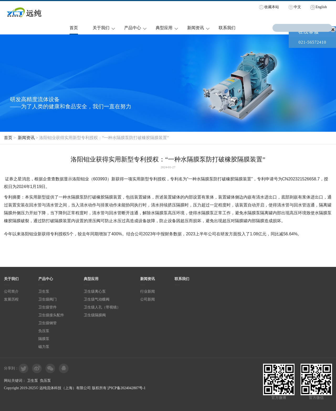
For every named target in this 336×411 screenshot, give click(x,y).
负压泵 (43, 331)
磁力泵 (43, 347)
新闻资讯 (195, 28)
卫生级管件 (47, 307)
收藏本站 (271, 7)
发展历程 (11, 299)
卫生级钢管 (47, 323)
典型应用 (164, 28)
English (321, 7)
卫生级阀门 (47, 299)
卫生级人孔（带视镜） (102, 307)
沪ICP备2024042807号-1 (126, 388)
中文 (297, 7)
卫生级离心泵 (95, 291)
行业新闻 (147, 291)
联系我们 (227, 28)
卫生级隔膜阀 (95, 315)
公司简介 (11, 291)
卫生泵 (43, 291)
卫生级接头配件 (51, 315)
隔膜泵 (43, 339)
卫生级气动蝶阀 (96, 299)
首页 (74, 28)
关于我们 (101, 28)
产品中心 (132, 28)
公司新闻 (147, 299)
